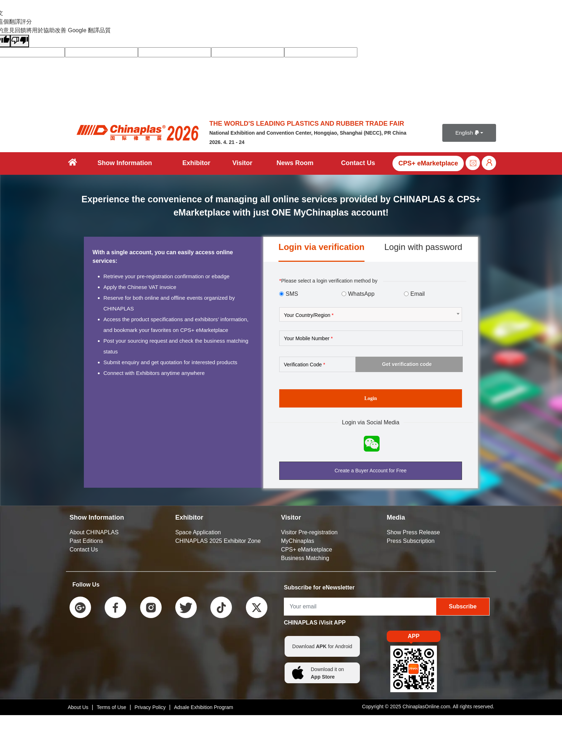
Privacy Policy (150, 707)
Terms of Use (111, 707)
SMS (292, 294)
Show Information (124, 163)
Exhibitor (196, 163)
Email (417, 294)
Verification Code (304, 364)
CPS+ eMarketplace (428, 163)
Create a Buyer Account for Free (371, 470)
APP (414, 637)
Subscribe (462, 606)
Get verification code (407, 364)
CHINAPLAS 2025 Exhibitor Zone (218, 541)
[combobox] (370, 314)
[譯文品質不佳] (19, 41)
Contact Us (358, 163)
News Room (294, 163)
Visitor (242, 163)
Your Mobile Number (308, 338)
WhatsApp (361, 294)
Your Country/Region (309, 315)
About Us (78, 707)
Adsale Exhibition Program (203, 707)
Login (370, 398)
